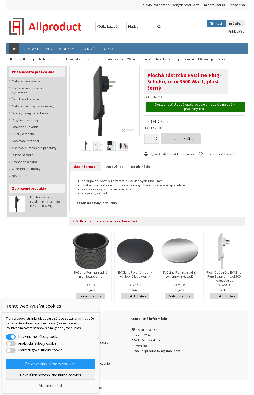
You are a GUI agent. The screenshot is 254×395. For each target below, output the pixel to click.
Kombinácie (140, 166)
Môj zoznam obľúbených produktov (171, 5)
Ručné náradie (22, 155)
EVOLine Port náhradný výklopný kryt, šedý (180, 274)
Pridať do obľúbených (219, 154)
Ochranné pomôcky (26, 169)
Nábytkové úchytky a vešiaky (33, 106)
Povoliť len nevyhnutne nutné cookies (50, 374)
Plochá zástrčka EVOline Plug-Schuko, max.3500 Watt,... (45, 201)
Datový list (114, 166)
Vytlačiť (154, 154)
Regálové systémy (25, 120)
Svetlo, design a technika (30, 113)
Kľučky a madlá (23, 134)
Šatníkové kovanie (25, 99)
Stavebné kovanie (25, 127)
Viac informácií (85, 166)
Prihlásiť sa (236, 5)
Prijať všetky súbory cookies (50, 363)
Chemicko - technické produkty (34, 148)
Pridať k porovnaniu (182, 154)
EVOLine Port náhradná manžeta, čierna (91, 274)
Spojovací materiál (25, 141)
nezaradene (21, 176)
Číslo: (147, 97)
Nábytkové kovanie (26, 81)
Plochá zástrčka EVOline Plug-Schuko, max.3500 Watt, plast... (224, 276)
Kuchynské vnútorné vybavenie (27, 90)
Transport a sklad (25, 162)
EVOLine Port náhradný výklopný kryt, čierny (135, 274)
